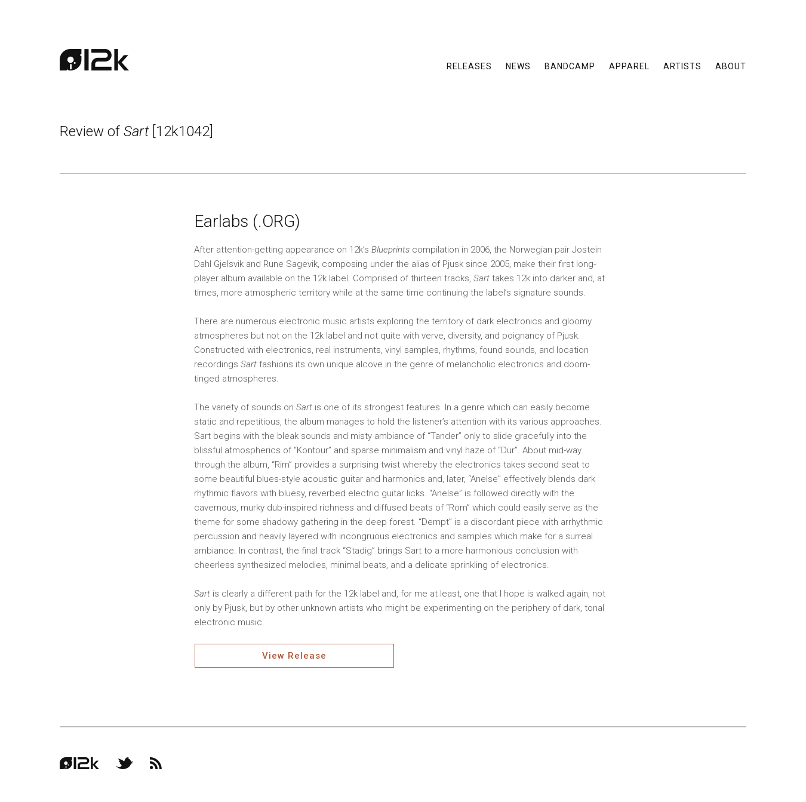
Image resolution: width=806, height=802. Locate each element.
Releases (469, 66)
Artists (682, 66)
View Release (294, 655)
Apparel (629, 66)
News (518, 66)
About (730, 66)
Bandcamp (569, 66)
